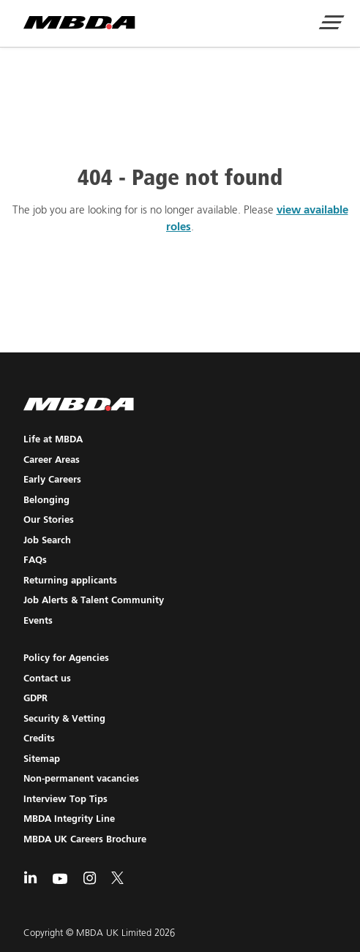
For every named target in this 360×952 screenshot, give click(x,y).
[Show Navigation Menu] (330, 24)
